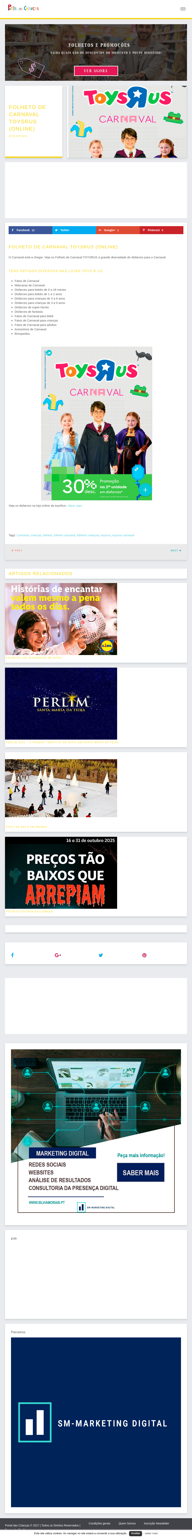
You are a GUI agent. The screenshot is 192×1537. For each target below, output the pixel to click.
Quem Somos (127, 1523)
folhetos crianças (88, 535)
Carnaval (23, 535)
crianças (35, 535)
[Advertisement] (96, 190)
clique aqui (74, 505)
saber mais (151, 1533)
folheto (47, 535)
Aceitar (135, 1533)
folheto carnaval (64, 535)
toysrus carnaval (123, 535)
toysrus (106, 535)
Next (176, 550)
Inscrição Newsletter (156, 1523)
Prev (17, 550)
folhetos (18, 136)
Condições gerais (99, 1523)
